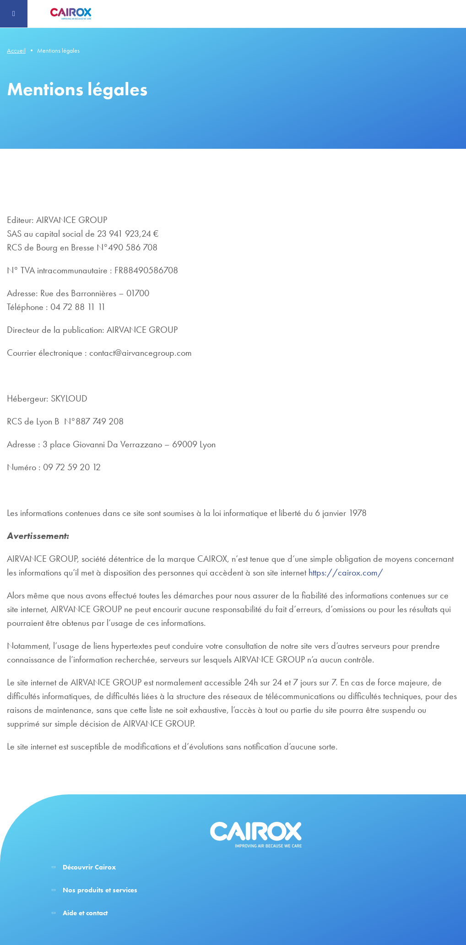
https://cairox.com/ (346, 572)
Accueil (16, 50)
